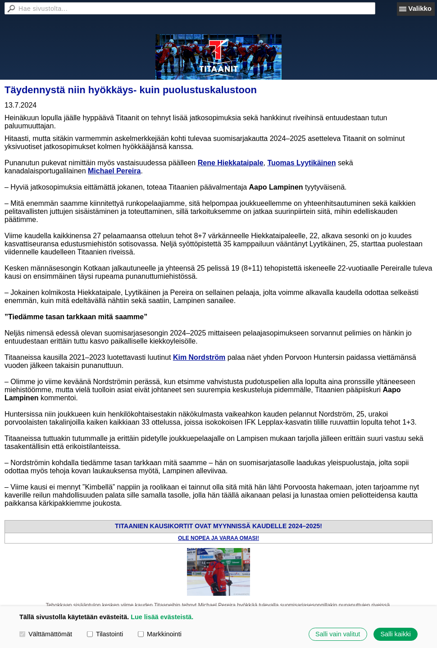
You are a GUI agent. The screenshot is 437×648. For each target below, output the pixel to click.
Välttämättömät (45, 634)
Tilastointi (105, 634)
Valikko (420, 8)
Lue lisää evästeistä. (162, 617)
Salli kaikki (395, 634)
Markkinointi (160, 634)
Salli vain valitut (337, 634)
